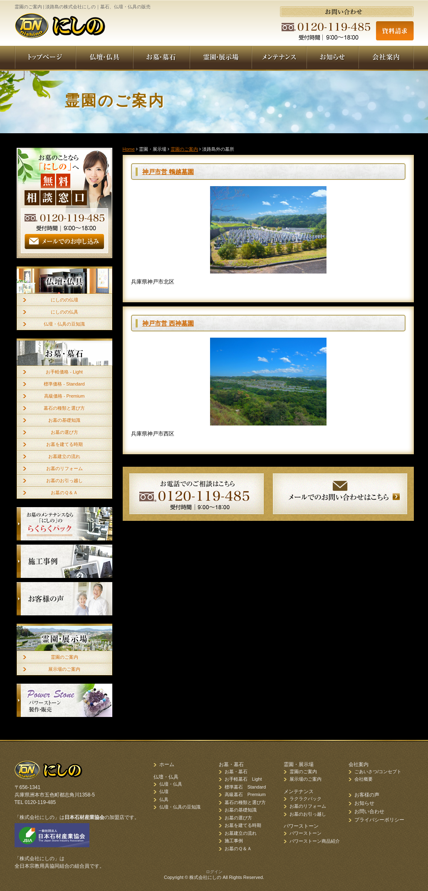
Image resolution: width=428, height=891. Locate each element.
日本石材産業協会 (84, 817)
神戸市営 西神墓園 (168, 323)
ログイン (214, 871)
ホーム (166, 764)
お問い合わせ (369, 811)
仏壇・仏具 (170, 783)
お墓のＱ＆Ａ (64, 492)
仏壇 (163, 791)
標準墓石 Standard (245, 786)
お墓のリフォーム (64, 468)
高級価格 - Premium (64, 395)
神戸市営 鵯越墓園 (168, 171)
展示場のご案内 (64, 669)
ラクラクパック (305, 798)
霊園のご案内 (64, 657)
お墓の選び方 (64, 432)
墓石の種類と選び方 (64, 408)
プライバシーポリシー (379, 820)
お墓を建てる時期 (64, 444)
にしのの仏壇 (64, 299)
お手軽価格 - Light (64, 371)
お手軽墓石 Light (243, 779)
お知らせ (364, 803)
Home (129, 149)
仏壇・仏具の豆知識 (64, 323)
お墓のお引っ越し (64, 480)
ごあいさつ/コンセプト (377, 771)
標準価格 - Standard (64, 383)
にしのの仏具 (64, 311)
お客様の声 (366, 795)
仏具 (163, 799)
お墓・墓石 (236, 771)
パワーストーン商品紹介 (314, 841)
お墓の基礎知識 (64, 420)
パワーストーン (305, 833)
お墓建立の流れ (64, 456)
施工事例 (234, 840)
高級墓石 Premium (245, 794)
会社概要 (363, 779)
